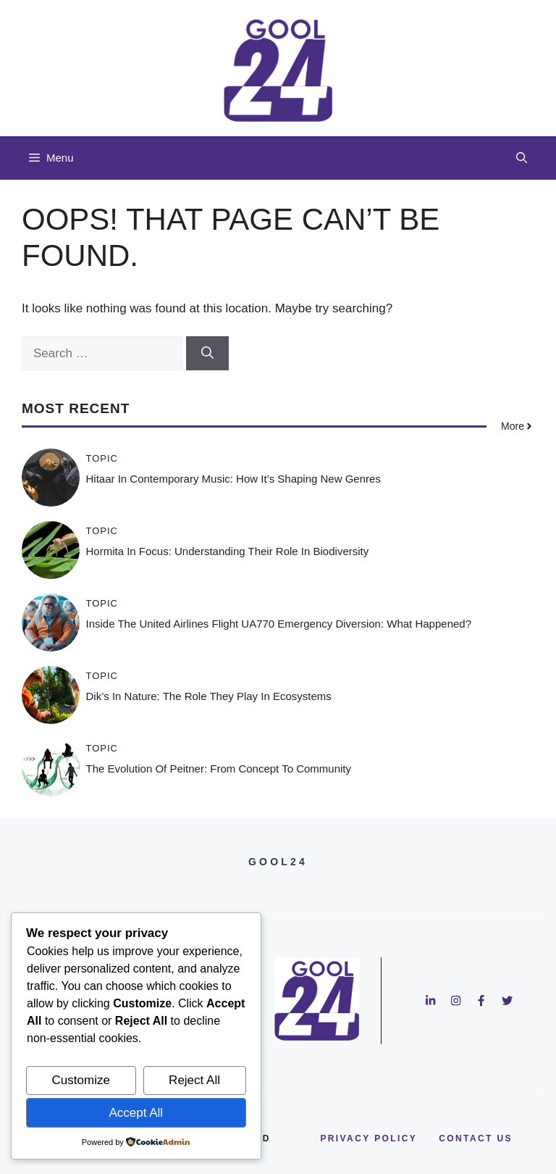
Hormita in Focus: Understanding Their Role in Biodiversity (227, 551)
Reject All (194, 1080)
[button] (522, 158)
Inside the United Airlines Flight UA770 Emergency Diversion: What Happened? (279, 623)
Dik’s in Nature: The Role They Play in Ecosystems (209, 696)
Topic (102, 458)
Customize (81, 1080)
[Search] (207, 353)
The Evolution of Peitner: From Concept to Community (219, 768)
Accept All (136, 1113)
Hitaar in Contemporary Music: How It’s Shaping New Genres (233, 478)
